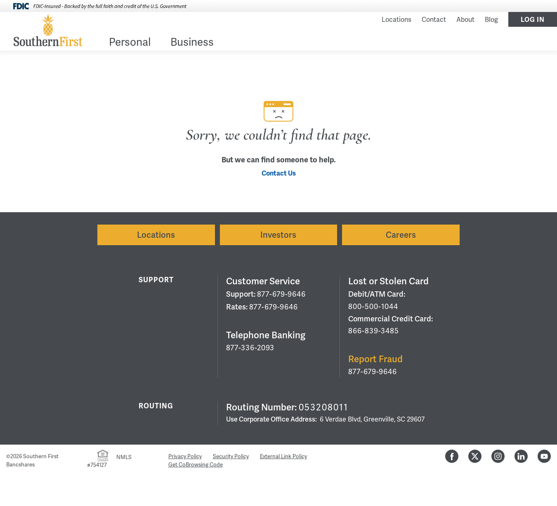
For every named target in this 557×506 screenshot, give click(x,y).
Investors (278, 235)
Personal (130, 43)
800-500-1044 (373, 306)
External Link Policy (283, 456)
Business (192, 43)
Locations (396, 20)
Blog (491, 20)
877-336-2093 (250, 347)
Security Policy (231, 456)
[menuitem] (129, 44)
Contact (434, 20)
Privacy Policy (185, 456)
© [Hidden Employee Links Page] (8, 456)
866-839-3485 (373, 330)
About (465, 20)
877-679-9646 (281, 294)
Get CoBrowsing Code (195, 464)
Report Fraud (375, 359)
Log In (533, 20)
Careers (401, 235)
